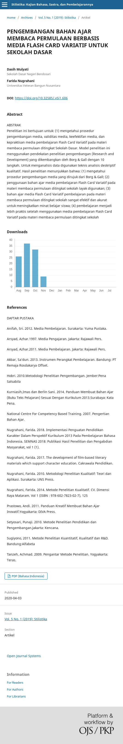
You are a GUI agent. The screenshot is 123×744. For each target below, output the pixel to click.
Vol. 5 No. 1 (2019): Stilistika (57, 17)
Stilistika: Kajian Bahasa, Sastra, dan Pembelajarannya (52, 4)
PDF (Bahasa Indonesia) (27, 576)
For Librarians (16, 696)
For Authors (15, 689)
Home (11, 17)
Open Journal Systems (24, 656)
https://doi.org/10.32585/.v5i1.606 (41, 98)
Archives (27, 17)
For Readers (15, 682)
